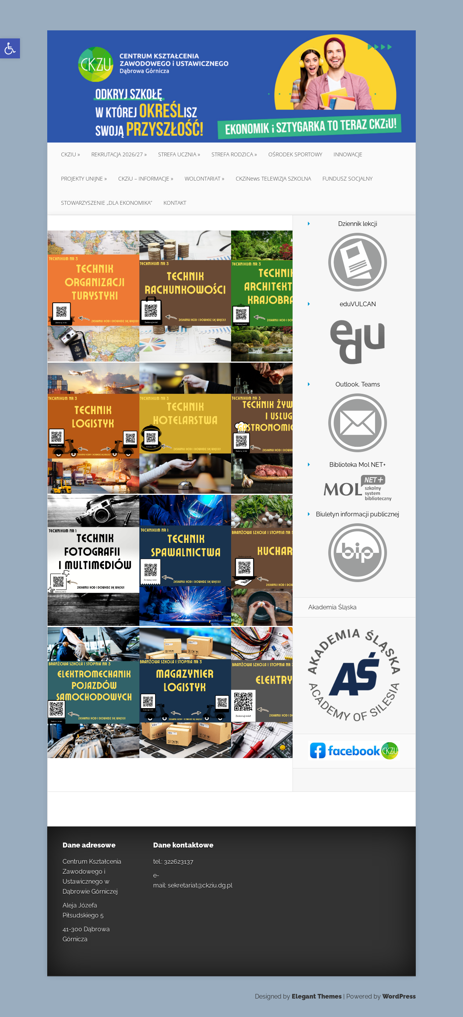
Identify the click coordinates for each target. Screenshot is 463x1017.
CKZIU (68, 154)
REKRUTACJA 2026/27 (117, 154)
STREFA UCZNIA (177, 154)
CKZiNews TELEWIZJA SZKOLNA (273, 178)
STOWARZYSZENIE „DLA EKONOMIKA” (106, 202)
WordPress (399, 996)
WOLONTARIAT (202, 178)
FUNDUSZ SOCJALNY (347, 178)
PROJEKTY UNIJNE (82, 178)
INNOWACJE (348, 154)
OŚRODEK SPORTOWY (295, 154)
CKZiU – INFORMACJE (143, 178)
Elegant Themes (317, 996)
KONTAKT (175, 202)
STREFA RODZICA (232, 154)
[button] (10, 48)
